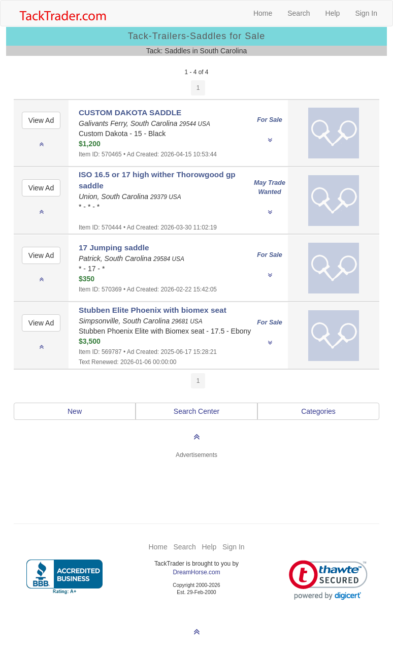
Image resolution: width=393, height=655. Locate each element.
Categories (318, 411)
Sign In (366, 13)
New (75, 411)
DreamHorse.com (196, 572)
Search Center (196, 411)
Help (332, 13)
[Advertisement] (196, 485)
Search (298, 13)
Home (262, 13)
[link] (328, 580)
